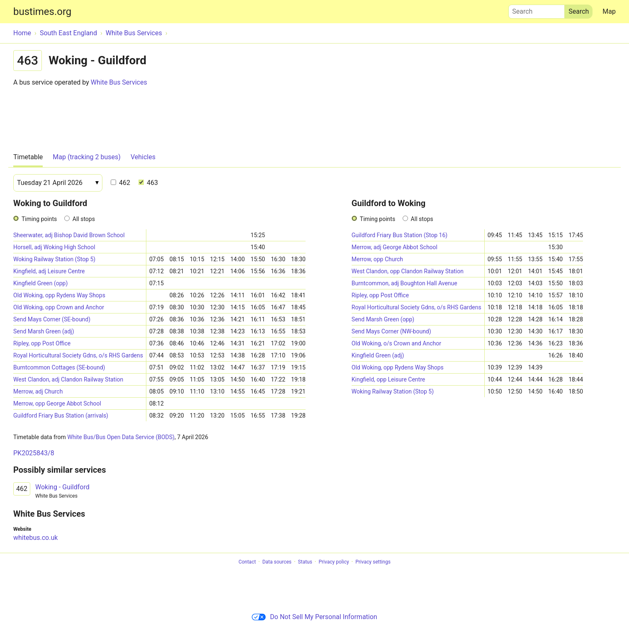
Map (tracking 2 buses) (87, 157)
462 (120, 183)
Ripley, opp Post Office (41, 343)
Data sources (276, 562)
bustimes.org (42, 11)
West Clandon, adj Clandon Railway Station (68, 379)
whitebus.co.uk (35, 538)
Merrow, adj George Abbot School (394, 247)
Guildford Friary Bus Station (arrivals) (60, 415)
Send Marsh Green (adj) (43, 331)
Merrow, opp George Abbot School (57, 403)
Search (536, 10)
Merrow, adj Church (38, 391)
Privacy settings (373, 562)
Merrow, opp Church (377, 259)
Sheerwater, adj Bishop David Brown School (69, 235)
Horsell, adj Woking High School (54, 247)
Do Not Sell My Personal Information (314, 617)
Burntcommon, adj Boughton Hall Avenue (404, 283)
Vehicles (143, 157)
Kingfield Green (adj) (378, 355)
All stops (84, 219)
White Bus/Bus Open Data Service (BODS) (121, 437)
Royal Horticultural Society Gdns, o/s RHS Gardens (78, 355)
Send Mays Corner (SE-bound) (51, 319)
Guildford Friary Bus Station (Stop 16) (399, 235)
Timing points (39, 219)
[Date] (57, 183)
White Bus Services (119, 82)
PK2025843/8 (33, 453)
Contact (247, 562)
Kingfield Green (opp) (40, 283)
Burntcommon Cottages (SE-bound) (59, 367)
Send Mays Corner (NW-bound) (391, 331)
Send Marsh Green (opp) (383, 319)
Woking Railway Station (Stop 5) (54, 259)
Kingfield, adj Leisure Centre (49, 271)
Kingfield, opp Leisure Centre (388, 379)
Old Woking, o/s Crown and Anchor (396, 343)
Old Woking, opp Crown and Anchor (58, 307)
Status (305, 562)
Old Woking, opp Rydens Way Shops (59, 295)
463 (148, 183)
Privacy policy (333, 562)
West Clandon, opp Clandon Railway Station (408, 271)
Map (609, 11)
